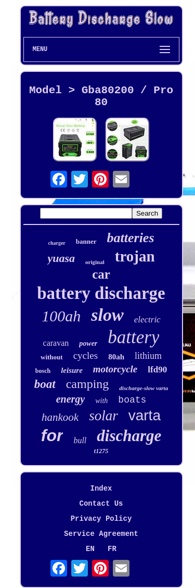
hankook (60, 417)
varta (144, 415)
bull (79, 440)
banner (86, 241)
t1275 (101, 451)
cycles (85, 355)
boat (45, 384)
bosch (42, 370)
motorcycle (115, 369)
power (88, 343)
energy (70, 399)
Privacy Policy (101, 519)
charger (56, 243)
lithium (148, 356)
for (52, 435)
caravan (56, 343)
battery (133, 337)
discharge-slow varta (143, 388)
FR (112, 549)
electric (147, 319)
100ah (61, 315)
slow (107, 314)
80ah (116, 357)
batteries (130, 237)
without (52, 357)
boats (132, 400)
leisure (72, 370)
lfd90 (157, 369)
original (95, 262)
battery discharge (101, 293)
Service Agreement (101, 534)
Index (101, 488)
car (101, 274)
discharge (129, 436)
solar (103, 415)
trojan (135, 256)
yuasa (61, 258)
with (101, 401)
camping (87, 384)
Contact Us (101, 503)
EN (90, 549)
